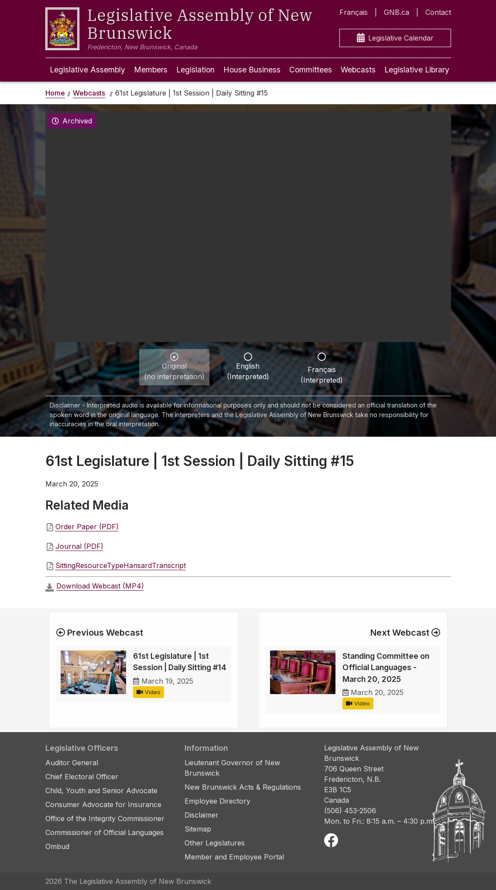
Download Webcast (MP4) (100, 586)
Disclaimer (202, 815)
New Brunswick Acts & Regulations (243, 787)
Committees (310, 69)
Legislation (195, 69)
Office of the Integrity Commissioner (104, 818)
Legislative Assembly (87, 69)
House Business (251, 69)
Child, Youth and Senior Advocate (101, 790)
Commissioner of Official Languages (104, 832)
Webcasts (358, 69)
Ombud (57, 846)
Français (353, 12)
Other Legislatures (215, 843)
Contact (438, 12)
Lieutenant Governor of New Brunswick (232, 767)
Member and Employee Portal (234, 856)
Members (151, 69)
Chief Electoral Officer (81, 776)
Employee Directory (217, 801)
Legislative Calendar (395, 38)
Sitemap (198, 829)
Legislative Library (416, 69)
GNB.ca (396, 12)
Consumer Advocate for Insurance (103, 804)
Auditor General (71, 762)
